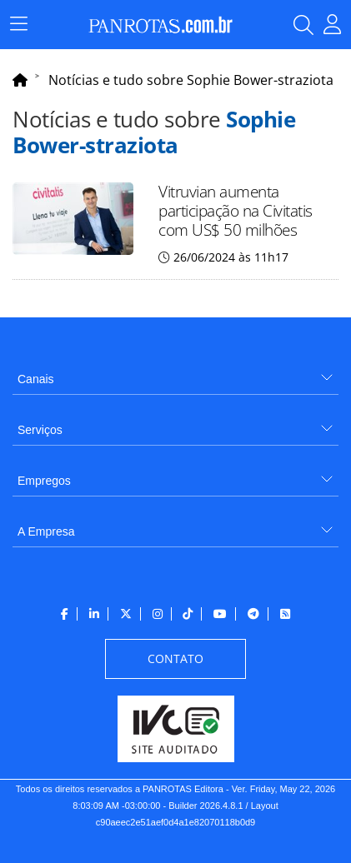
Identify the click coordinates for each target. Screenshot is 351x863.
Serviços (40, 429)
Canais (36, 379)
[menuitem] (175, 373)
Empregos (44, 480)
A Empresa (46, 531)
